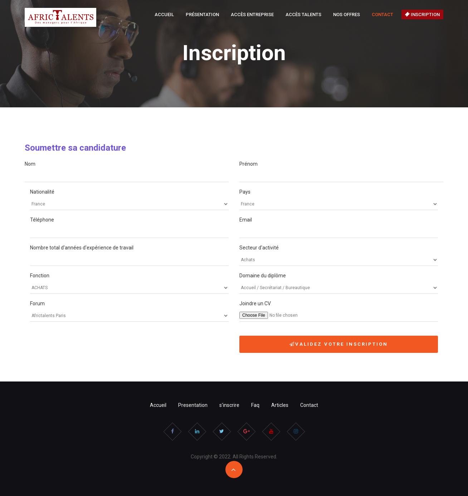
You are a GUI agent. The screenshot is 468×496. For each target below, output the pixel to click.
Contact (382, 14)
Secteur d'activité (259, 248)
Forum (37, 303)
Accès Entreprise (252, 14)
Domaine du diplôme (262, 275)
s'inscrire (229, 405)
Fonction (39, 275)
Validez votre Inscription (338, 344)
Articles (279, 405)
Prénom (248, 164)
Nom (30, 164)
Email (245, 220)
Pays (244, 192)
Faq (255, 405)
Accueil (164, 14)
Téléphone (42, 220)
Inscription (422, 14)
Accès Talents (303, 14)
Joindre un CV (255, 303)
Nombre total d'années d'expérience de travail (81, 248)
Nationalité (42, 192)
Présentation (202, 14)
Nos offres (346, 14)
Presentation (193, 405)
